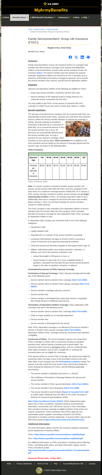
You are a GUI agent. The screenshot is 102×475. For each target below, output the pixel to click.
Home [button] (5, 17)
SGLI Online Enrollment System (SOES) (45, 401)
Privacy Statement (24, 464)
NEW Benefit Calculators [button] (42, 17)
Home (30, 29)
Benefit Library (39, 29)
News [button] (76, 17)
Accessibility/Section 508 (73, 464)
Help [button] (84, 17)
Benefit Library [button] (18, 17)
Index (9, 464)
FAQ (56, 464)
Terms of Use (43, 464)
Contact (92, 464)
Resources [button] (63, 17)
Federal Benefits (52, 29)
